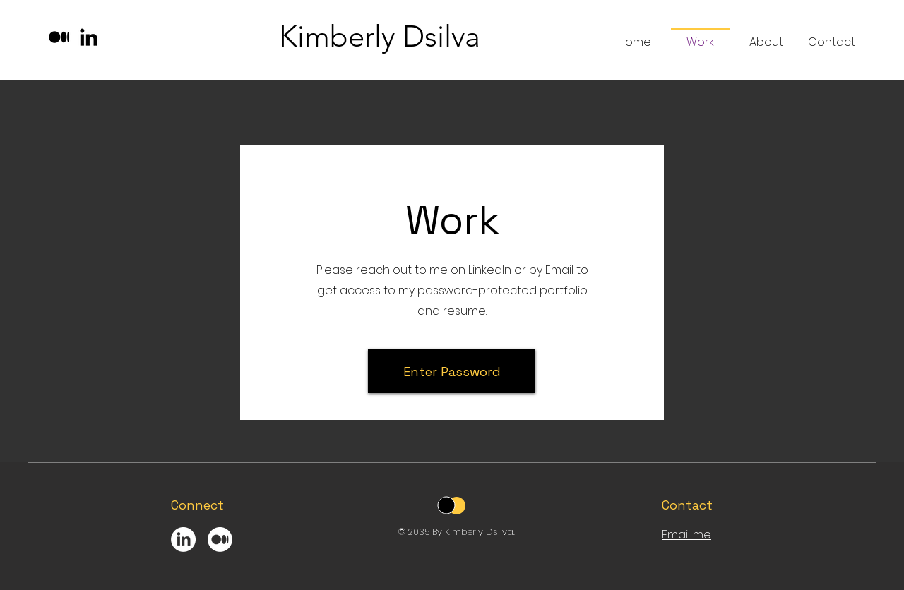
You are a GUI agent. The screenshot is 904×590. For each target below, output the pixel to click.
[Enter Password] (451, 371)
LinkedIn (489, 270)
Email (559, 270)
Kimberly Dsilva (379, 36)
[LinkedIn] (88, 37)
